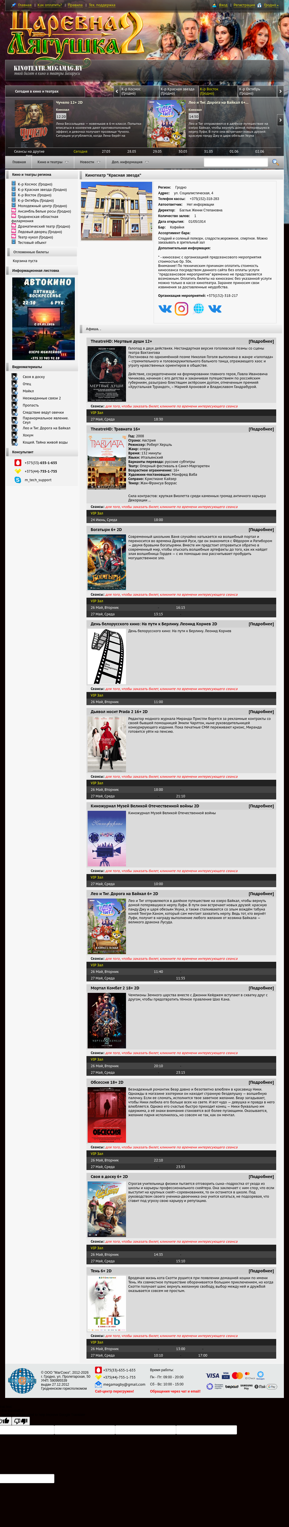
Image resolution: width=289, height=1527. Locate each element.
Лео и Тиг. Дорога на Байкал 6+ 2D (124, 893)
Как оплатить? (50, 5)
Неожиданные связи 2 (42, 398)
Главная (25, 5)
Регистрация (244, 5)
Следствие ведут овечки (43, 412)
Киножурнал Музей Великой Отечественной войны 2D (145, 806)
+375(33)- (41, 463)
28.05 (131, 151)
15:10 (180, 1261)
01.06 (234, 151)
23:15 (180, 1072)
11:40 (158, 971)
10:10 (158, 1355)
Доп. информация (130, 162)
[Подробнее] (261, 341)
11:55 (180, 978)
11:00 (158, 702)
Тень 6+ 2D (101, 1270)
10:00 (158, 884)
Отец (27, 384)
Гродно (271, 5)
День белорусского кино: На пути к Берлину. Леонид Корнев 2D (154, 623)
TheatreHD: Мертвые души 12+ (121, 341)
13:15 (158, 614)
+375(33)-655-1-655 (119, 1370)
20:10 (158, 1066)
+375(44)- (41, 471)
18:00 (158, 520)
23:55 (180, 1167)
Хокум (28, 435)
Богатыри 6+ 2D (106, 529)
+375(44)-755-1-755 (119, 1377)
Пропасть (31, 405)
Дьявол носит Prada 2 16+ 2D (119, 711)
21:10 (180, 796)
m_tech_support (38, 480)
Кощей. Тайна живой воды (45, 442)
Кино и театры (53, 162)
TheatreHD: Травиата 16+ (115, 429)
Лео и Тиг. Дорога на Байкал (47, 428)
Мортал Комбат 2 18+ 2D (115, 988)
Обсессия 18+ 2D (107, 1082)
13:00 (180, 1349)
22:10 (158, 1160)
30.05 (182, 151)
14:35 (158, 1254)
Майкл (28, 391)
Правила (75, 5)
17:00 (202, 1355)
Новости (90, 162)
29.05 (157, 151)
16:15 (180, 607)
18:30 (158, 419)
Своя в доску (34, 377)
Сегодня (81, 151)
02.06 (259, 151)
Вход (223, 5)
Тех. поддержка (102, 5)
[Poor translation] (21, 1421)
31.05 (208, 151)
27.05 (106, 151)
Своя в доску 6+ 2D (109, 1176)
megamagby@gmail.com (124, 1384)
